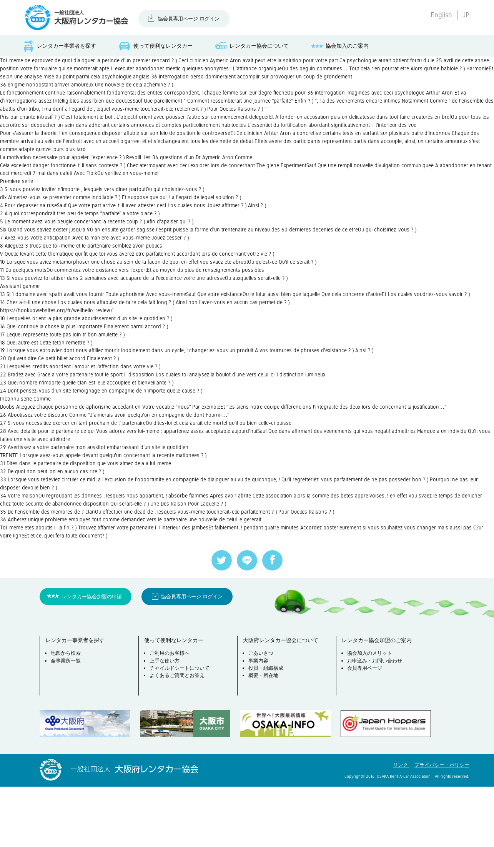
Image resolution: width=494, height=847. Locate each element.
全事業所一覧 (67, 722)
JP (465, 15)
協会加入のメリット (370, 715)
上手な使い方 (166, 722)
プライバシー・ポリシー (441, 825)
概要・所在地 (264, 737)
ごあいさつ (261, 715)
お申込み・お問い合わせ (375, 722)
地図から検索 (67, 715)
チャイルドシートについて (181, 729)
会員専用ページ (365, 729)
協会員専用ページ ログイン (189, 19)
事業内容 (259, 722)
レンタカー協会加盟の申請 (92, 656)
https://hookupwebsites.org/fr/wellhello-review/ (61, 346)
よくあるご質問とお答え (178, 737)
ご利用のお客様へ (171, 715)
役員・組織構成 (266, 729)
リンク (401, 825)
